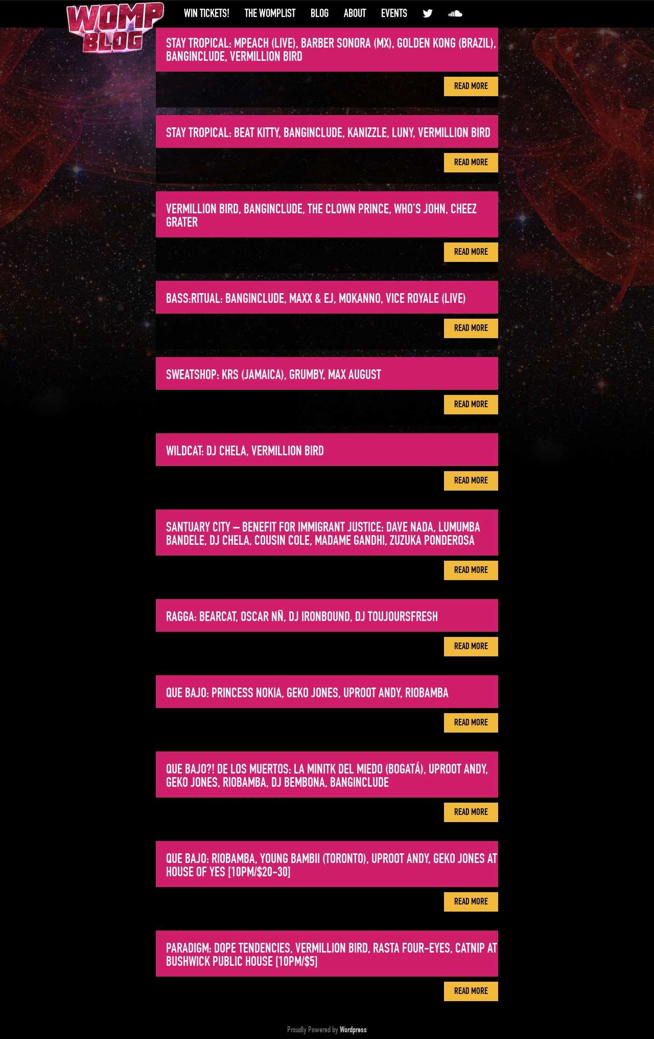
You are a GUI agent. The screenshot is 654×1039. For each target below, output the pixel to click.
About (355, 13)
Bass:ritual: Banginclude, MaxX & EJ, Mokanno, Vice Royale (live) (316, 298)
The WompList (270, 13)
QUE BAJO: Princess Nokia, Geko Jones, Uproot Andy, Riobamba (307, 693)
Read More (471, 86)
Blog (320, 13)
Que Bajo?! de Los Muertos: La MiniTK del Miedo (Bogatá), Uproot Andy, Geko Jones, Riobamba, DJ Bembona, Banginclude (327, 776)
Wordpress (353, 1030)
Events (394, 13)
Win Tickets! (206, 13)
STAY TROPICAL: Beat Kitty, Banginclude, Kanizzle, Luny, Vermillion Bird (328, 133)
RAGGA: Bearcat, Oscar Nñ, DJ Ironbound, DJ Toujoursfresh (302, 617)
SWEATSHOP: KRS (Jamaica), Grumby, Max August (273, 375)
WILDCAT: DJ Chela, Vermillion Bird (245, 451)
